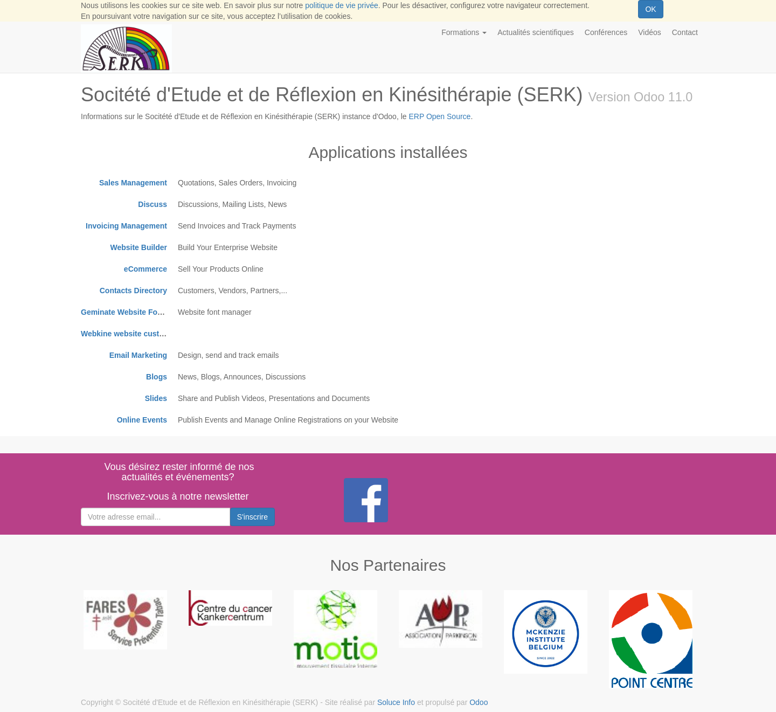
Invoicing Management (126, 226)
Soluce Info (396, 702)
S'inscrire (252, 517)
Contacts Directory (133, 290)
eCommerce (145, 269)
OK (650, 9)
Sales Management (133, 182)
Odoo (478, 702)
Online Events (142, 420)
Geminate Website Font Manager (139, 312)
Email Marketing (138, 355)
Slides (156, 398)
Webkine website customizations (139, 333)
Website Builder (138, 247)
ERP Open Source (439, 116)
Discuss (152, 204)
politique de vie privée (341, 5)
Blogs (156, 376)
